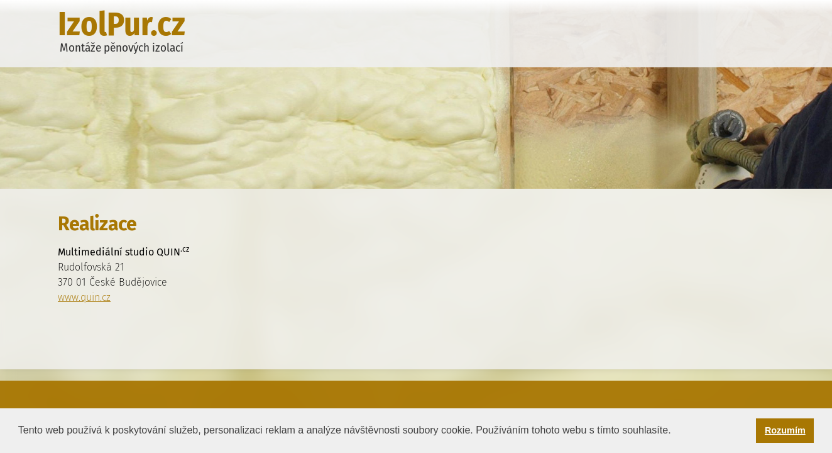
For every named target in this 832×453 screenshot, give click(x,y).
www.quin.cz (84, 297)
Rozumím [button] (785, 430)
